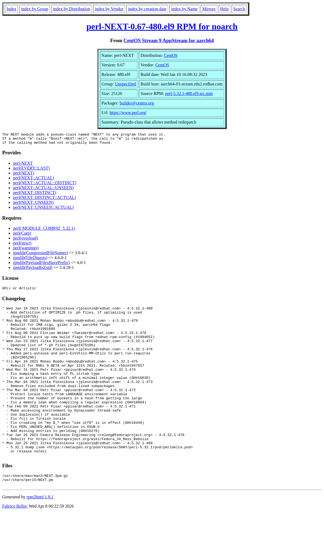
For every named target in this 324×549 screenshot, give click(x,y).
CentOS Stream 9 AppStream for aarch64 (169, 40)
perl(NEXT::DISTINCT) (34, 195)
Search (239, 9)
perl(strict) (22, 245)
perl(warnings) (26, 250)
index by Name (184, 9)
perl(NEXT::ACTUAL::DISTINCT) (44, 185)
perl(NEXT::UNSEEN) (33, 205)
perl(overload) (25, 240)
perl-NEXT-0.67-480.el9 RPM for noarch (162, 26)
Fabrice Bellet (14, 542)
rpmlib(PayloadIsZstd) (32, 270)
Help (224, 9)
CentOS (171, 55)
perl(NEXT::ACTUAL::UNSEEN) (43, 190)
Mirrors (209, 9)
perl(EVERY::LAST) (31, 170)
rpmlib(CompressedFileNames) (40, 255)
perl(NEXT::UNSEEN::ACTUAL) (43, 209)
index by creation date (147, 9)
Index (11, 9)
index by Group (34, 9)
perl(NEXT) (23, 175)
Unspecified (125, 84)
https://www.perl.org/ (127, 112)
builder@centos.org (137, 103)
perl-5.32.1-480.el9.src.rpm (189, 93)
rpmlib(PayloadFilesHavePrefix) (41, 265)
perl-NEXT (23, 165)
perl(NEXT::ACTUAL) (33, 180)
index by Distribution (71, 9)
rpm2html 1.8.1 (40, 532)
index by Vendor (109, 9)
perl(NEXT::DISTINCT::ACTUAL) (44, 200)
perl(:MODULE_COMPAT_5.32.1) (44, 230)
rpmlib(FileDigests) (30, 260)
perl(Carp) (22, 235)
